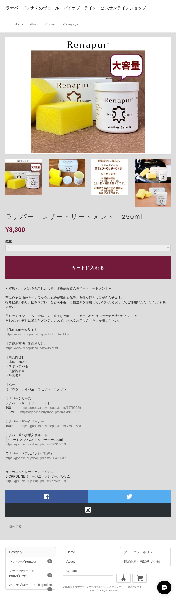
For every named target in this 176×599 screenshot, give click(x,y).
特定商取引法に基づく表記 (143, 561)
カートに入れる (88, 267)
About (34, 24)
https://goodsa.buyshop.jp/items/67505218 (36, 481)
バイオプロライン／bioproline (30, 586)
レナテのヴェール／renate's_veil (30, 573)
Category (15, 552)
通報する (15, 526)
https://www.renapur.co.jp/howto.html (32, 348)
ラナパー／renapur (30, 561)
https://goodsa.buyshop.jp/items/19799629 (51, 407)
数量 (9, 241)
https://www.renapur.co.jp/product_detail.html (37, 334)
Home (19, 24)
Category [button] (71, 24)
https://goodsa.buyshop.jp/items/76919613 (36, 444)
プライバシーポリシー (140, 552)
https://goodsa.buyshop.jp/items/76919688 (51, 426)
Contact (50, 24)
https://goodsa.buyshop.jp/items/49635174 (50, 412)
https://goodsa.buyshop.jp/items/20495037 (36, 458)
